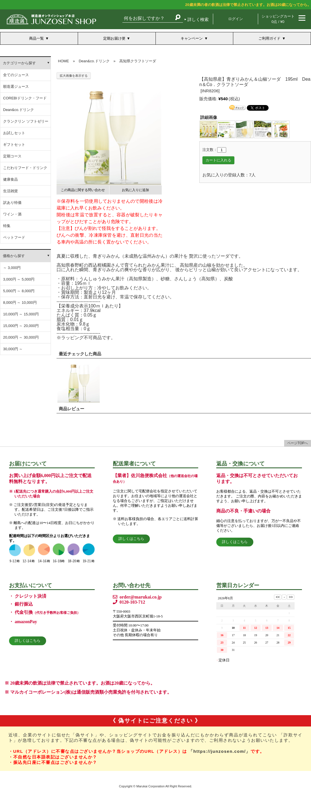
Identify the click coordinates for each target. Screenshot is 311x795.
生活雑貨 (10, 191)
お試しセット (14, 133)
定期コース (12, 156)
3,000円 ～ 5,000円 (18, 279)
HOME (63, 61)
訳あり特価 (12, 202)
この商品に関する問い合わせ (83, 190)
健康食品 (10, 179)
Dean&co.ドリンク (18, 110)
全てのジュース (16, 75)
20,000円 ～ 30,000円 (21, 337)
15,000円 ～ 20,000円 (21, 326)
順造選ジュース (16, 86)
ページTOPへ (297, 443)
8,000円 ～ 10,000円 (20, 302)
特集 (6, 226)
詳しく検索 (198, 19)
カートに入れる (218, 160)
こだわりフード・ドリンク (25, 168)
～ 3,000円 (12, 268)
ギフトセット (14, 144)
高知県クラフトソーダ (137, 61)
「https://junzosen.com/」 (219, 751)
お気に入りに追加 (135, 190)
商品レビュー (71, 408)
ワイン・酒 (12, 214)
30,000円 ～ (13, 349)
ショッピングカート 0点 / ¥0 (278, 19)
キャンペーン (192, 38)
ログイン (235, 19)
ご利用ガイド (269, 38)
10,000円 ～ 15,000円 (21, 314)
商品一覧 (36, 38)
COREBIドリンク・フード (25, 98)
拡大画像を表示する (74, 75)
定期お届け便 (114, 38)
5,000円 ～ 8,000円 (18, 291)
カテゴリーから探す (19, 63)
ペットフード (14, 237)
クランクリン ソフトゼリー (25, 121)
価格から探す (14, 256)
